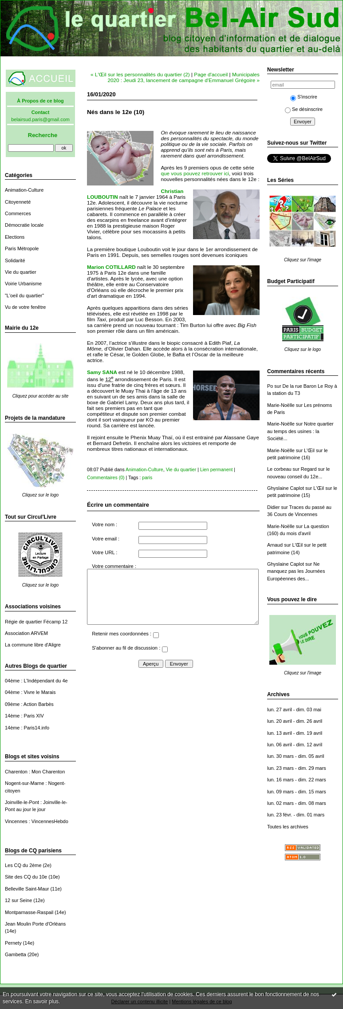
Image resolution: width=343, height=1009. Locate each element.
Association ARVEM (26, 633)
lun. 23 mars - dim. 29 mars (296, 768)
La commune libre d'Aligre (33, 644)
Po (270, 386)
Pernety (13, 943)
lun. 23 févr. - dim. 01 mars (295, 814)
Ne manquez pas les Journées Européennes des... (296, 571)
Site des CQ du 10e (26, 876)
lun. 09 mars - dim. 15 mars (296, 791)
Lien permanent (216, 469)
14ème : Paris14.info (27, 727)
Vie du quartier (20, 272)
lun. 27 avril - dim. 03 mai (294, 709)
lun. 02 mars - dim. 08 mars (296, 803)
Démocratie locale (24, 225)
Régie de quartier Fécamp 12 (36, 621)
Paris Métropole (22, 248)
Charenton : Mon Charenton (35, 771)
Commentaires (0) (106, 477)
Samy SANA (102, 372)
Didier (273, 507)
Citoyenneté (18, 202)
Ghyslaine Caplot (285, 488)
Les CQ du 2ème (23, 865)
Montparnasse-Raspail (29, 912)
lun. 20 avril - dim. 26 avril (294, 721)
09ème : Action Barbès (29, 704)
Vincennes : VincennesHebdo (36, 821)
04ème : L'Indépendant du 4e (36, 680)
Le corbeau (279, 469)
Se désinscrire (304, 109)
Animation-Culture (24, 190)
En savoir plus (42, 1001)
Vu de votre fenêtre (25, 307)
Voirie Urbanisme (23, 283)
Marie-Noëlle (281, 405)
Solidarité (15, 260)
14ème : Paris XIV (24, 715)
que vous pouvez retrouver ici (195, 173)
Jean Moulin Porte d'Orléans (35, 923)
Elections (14, 237)
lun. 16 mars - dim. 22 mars (296, 779)
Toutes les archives (287, 826)
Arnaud (275, 545)
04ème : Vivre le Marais (30, 692)
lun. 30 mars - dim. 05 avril (295, 756)
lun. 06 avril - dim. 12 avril (294, 744)
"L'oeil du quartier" (24, 295)
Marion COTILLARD (112, 267)
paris (147, 477)
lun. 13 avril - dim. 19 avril (294, 733)
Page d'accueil (211, 74)
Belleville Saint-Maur (27, 888)
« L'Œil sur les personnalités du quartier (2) (140, 74)
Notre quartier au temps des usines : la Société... (300, 431)
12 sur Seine (18, 900)
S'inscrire (303, 96)
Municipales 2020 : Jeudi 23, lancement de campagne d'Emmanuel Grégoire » (183, 77)
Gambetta (15, 954)
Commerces (18, 213)
